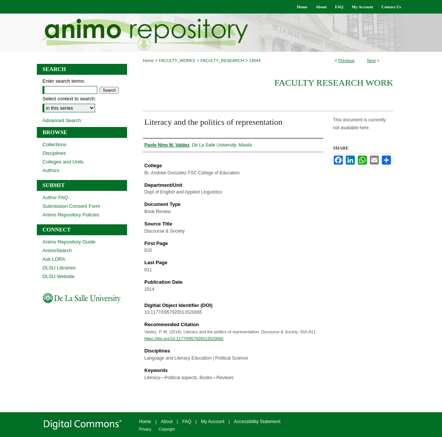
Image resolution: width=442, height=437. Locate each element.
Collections (54, 144)
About (167, 421)
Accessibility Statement (257, 421)
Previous (346, 60)
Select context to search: (69, 98)
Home (148, 60)
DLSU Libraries (59, 268)
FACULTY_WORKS (177, 60)
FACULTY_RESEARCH (222, 60)
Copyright (167, 429)
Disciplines (54, 153)
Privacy (145, 429)
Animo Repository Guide (68, 242)
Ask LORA (53, 259)
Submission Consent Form (71, 206)
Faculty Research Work (333, 83)
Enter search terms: (63, 81)
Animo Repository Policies (70, 215)
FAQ (186, 421)
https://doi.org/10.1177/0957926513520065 (183, 338)
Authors (50, 170)
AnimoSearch (57, 250)
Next (371, 60)
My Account (212, 421)
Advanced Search (61, 120)
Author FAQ (55, 197)
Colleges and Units (62, 162)
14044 (255, 60)
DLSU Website (58, 276)
